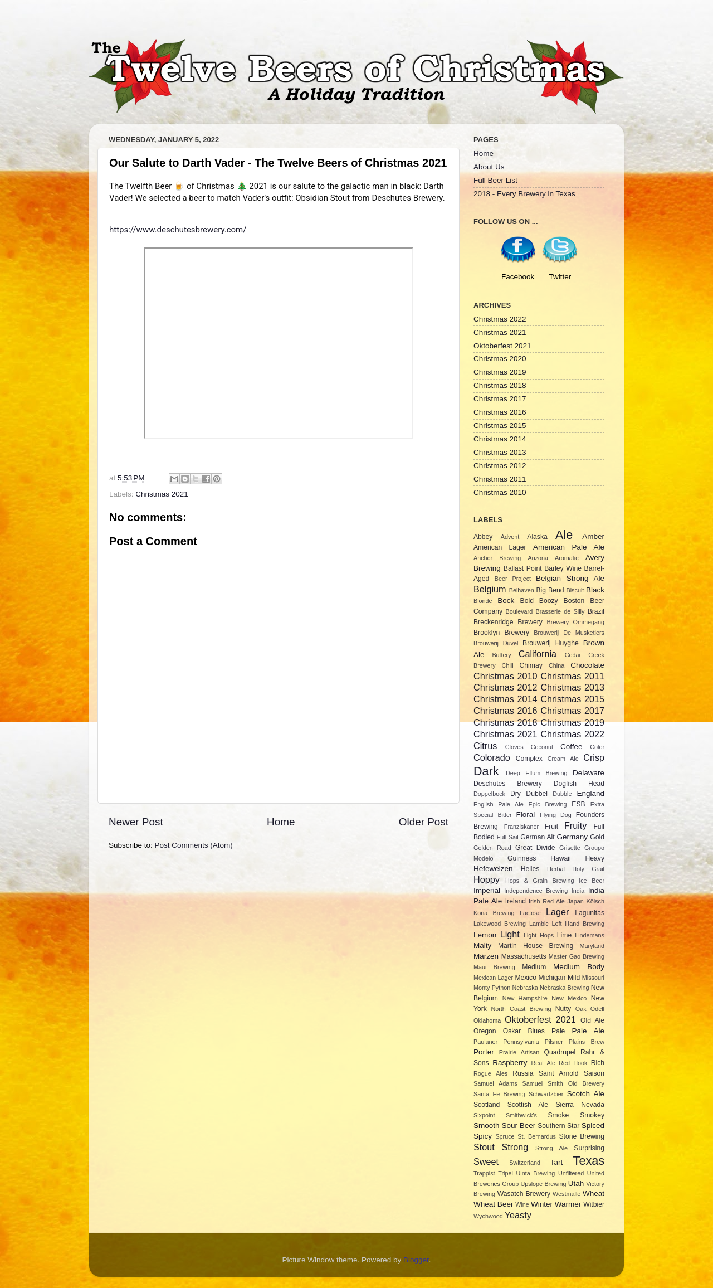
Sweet (486, 1161)
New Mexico (569, 998)
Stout (484, 1147)
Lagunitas (589, 913)
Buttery (501, 655)
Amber (593, 536)
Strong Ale (551, 1148)
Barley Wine (563, 568)
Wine (522, 1204)
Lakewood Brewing (499, 923)
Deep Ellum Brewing (537, 773)
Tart (556, 1162)
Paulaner (485, 1041)
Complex (529, 758)
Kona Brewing (494, 913)
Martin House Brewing (535, 946)
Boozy (548, 601)
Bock (505, 600)
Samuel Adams (495, 1083)
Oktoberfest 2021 (502, 346)
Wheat (593, 1193)
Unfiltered (571, 1173)
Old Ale (592, 1020)
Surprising (589, 1148)
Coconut (542, 746)
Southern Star (558, 1126)
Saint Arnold (559, 1073)
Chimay (531, 665)
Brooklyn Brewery (501, 632)
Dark (486, 771)
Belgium (489, 589)
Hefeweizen (493, 868)
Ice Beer (591, 880)
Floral (525, 814)
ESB (578, 804)
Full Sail (508, 837)
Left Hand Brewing (578, 923)
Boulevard (519, 611)
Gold (597, 837)
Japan (575, 901)
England (591, 793)
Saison (594, 1073)
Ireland (515, 901)
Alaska (537, 537)
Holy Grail (588, 869)
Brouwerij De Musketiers (569, 632)
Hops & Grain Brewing (539, 880)
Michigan (552, 977)
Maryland (592, 945)
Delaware (588, 773)
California (537, 654)
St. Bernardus (536, 1136)
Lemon (484, 935)
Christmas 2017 (499, 399)
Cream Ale (563, 758)
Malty (482, 945)
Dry (515, 794)
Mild (574, 977)
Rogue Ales (490, 1073)
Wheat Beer (493, 1204)
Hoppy (486, 879)
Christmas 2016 (499, 412)
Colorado (491, 757)
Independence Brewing (536, 890)
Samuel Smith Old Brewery (563, 1083)
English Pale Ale (498, 804)
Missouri (593, 977)
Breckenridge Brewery (508, 622)
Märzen (486, 956)
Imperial (486, 890)
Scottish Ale (527, 1105)
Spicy (482, 1136)
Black (595, 590)
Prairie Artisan (519, 1052)
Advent (510, 536)
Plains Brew (586, 1041)
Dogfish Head (579, 784)
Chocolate (587, 665)
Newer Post (136, 822)
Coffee (571, 746)
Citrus (485, 746)
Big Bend (550, 590)
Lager (557, 912)
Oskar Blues (524, 1031)
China (556, 665)
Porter (483, 1052)
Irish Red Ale (547, 901)
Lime (564, 935)
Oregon (484, 1031)
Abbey (482, 537)
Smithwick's (521, 1115)
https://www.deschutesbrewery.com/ (177, 230)
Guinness (521, 858)
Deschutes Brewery (507, 784)
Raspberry (509, 1062)
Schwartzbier (546, 1094)
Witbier (593, 1204)
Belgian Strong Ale (570, 578)
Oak (581, 1008)
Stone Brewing (581, 1136)
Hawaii (560, 858)
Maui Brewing (494, 967)
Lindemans (589, 935)
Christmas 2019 (499, 372)
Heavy (594, 858)
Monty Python (491, 987)
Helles (530, 869)
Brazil (596, 611)
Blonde (482, 600)
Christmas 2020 (499, 358)
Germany (572, 837)
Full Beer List (495, 180)
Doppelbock (489, 793)
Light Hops (539, 935)
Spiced (593, 1125)
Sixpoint (484, 1115)
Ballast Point (523, 568)
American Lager (499, 547)
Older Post (423, 822)
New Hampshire (525, 998)
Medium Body (578, 967)
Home (281, 822)
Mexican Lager (493, 977)
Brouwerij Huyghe (550, 643)
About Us (489, 167)
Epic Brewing (548, 804)
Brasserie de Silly (559, 611)
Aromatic (567, 558)
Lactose (530, 913)
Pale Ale (588, 1031)
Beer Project (513, 578)
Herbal (556, 869)
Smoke (558, 1115)
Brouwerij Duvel (495, 643)
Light (510, 934)
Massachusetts (523, 956)
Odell (597, 1008)
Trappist (484, 1173)
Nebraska (525, 987)
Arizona (538, 558)
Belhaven (521, 590)
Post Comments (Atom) (194, 845)
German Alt (537, 837)
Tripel (505, 1173)
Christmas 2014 (499, 439)
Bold (527, 601)
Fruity (575, 825)
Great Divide (535, 848)
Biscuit (575, 590)
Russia (522, 1073)
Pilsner (554, 1041)
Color (597, 746)
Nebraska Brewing (564, 987)
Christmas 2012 (499, 465)
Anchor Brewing (497, 558)
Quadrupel (560, 1052)
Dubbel (536, 794)
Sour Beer (518, 1125)
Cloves (514, 746)
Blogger (416, 1260)
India (578, 890)
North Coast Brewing (521, 1008)
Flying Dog (556, 814)
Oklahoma (487, 1020)
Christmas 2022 (499, 319)
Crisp (593, 757)
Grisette (569, 847)
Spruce (504, 1136)
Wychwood (488, 1216)
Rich (597, 1063)
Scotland (486, 1105)
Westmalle (566, 1193)
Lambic (539, 923)
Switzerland (524, 1162)
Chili (508, 665)
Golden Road (492, 847)
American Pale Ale (568, 547)
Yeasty (518, 1215)
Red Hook (573, 1062)
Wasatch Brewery (523, 1194)
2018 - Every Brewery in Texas (524, 193)
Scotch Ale (585, 1094)
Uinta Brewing (535, 1173)
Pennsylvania (521, 1041)
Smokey (592, 1115)
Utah (576, 1183)
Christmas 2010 (499, 492)
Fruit (551, 826)
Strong (515, 1147)
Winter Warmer (556, 1204)
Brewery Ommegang (575, 622)
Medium (534, 967)
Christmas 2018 (499, 385)
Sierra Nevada (579, 1105)
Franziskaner (521, 826)
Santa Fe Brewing (499, 1094)
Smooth (486, 1125)
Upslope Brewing (544, 1183)
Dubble (562, 793)
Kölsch (595, 901)
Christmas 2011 (499, 479)
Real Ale (543, 1062)
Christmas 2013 (499, 452)
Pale (558, 1031)
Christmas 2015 (499, 425)
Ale (564, 535)
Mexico (525, 977)
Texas (588, 1161)
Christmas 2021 (161, 494)
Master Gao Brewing (576, 956)
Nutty (563, 1009)
